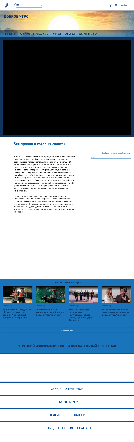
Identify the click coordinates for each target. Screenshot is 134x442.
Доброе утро (16, 16)
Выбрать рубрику (88, 33)
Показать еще (67, 330)
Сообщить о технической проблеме (116, 153)
